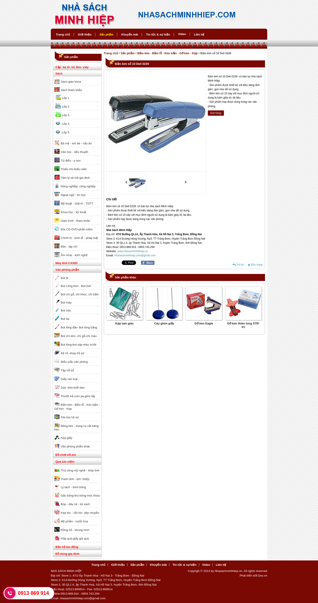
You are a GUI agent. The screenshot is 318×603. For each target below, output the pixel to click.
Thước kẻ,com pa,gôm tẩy (78, 396)
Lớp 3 (65, 115)
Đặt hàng (215, 113)
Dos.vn (262, 575)
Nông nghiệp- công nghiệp (78, 186)
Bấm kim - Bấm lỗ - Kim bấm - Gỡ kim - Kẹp (77, 406)
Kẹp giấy (66, 437)
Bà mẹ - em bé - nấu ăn (76, 143)
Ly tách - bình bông (73, 487)
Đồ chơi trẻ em (65, 454)
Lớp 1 (65, 98)
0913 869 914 (33, 593)
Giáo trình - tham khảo (75, 220)
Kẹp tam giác (124, 323)
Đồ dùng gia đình (67, 553)
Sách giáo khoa (71, 81)
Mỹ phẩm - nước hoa (74, 521)
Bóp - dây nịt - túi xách (75, 504)
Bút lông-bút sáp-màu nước (79, 344)
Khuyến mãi (129, 34)
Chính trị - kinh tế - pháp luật (79, 238)
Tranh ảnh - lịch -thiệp (75, 479)
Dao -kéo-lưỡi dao (72, 387)
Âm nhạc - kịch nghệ (74, 255)
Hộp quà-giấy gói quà (75, 538)
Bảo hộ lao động (66, 547)
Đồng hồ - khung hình (75, 530)
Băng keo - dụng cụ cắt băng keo (76, 427)
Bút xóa (66, 310)
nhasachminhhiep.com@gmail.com (135, 255)
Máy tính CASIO (66, 263)
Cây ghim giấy (164, 323)
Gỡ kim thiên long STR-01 (243, 325)
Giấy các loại (69, 379)
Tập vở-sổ (67, 370)
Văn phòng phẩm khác (75, 446)
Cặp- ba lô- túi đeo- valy (72, 67)
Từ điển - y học (71, 160)
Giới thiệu (85, 34)
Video (182, 34)
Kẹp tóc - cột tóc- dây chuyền (80, 512)
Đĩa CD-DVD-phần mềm (77, 229)
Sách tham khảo (71, 90)
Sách (58, 73)
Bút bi (64, 278)
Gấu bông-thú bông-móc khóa (80, 495)
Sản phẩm (106, 34)
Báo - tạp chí (69, 246)
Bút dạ (65, 318)
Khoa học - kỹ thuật (73, 212)
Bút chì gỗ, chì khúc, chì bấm (80, 294)
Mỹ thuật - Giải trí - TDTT (77, 203)
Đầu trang (257, 264)
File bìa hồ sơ (70, 417)
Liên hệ (199, 34)
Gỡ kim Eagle (204, 323)
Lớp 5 (65, 132)
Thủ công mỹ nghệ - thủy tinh (80, 470)
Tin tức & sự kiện (158, 34)
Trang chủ (63, 34)
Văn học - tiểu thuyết (74, 152)
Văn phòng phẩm (67, 269)
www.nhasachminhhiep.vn (132, 251)
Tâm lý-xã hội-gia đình (75, 177)
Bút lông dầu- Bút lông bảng (79, 327)
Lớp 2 (65, 106)
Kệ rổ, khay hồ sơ (72, 353)
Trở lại (240, 264)
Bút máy (66, 302)
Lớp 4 (65, 123)
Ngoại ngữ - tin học (73, 195)
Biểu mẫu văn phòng (74, 361)
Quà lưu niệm (64, 461)
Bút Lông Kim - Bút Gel (76, 286)
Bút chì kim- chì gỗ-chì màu (79, 336)
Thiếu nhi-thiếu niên (74, 169)
